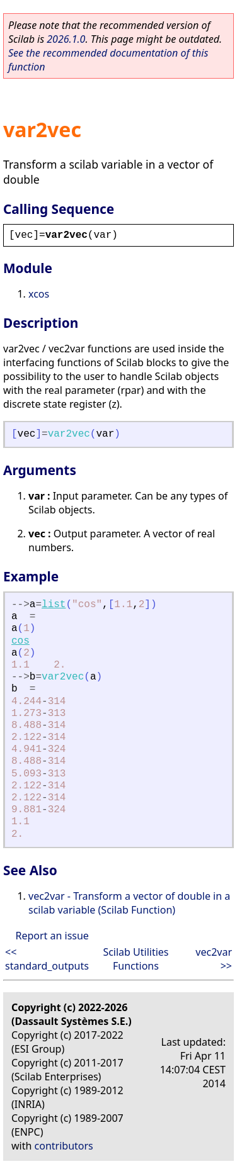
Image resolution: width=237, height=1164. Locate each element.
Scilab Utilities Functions (135, 959)
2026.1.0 (66, 39)
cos (20, 641)
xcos (38, 294)
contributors (64, 1146)
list (54, 604)
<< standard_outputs (47, 959)
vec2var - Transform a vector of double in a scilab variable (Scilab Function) (129, 903)
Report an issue (51, 936)
